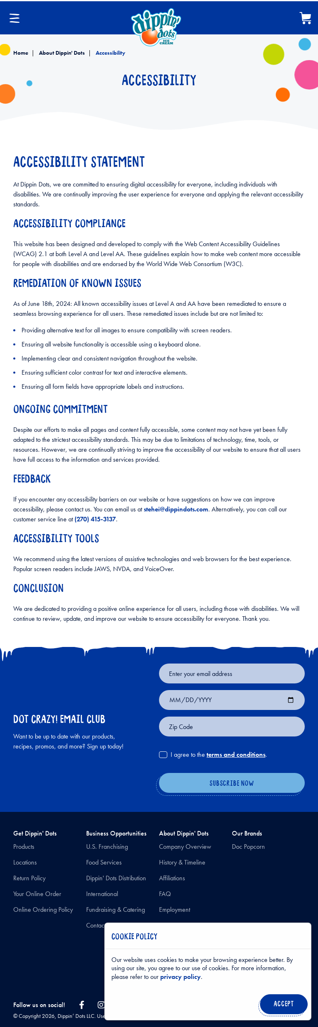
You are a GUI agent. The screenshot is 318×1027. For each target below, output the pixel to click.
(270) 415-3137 (95, 519)
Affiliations (172, 878)
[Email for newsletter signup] (232, 673)
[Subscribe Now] (232, 783)
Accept (282, 1006)
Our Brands (247, 833)
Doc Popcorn (248, 846)
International (102, 893)
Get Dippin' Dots (35, 833)
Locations (25, 862)
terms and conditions (236, 754)
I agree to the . (219, 755)
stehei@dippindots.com (176, 509)
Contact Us (100, 925)
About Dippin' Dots (61, 52)
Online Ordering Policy (43, 909)
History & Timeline (182, 862)
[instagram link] (101, 1005)
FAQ (165, 893)
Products (23, 846)
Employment (174, 909)
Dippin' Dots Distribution (116, 878)
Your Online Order (37, 893)
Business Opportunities (116, 833)
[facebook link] (81, 1005)
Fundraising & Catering (115, 909)
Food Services (104, 862)
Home (20, 52)
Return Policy (29, 878)
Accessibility (109, 52)
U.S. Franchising (107, 846)
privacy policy (180, 976)
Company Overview (185, 846)
